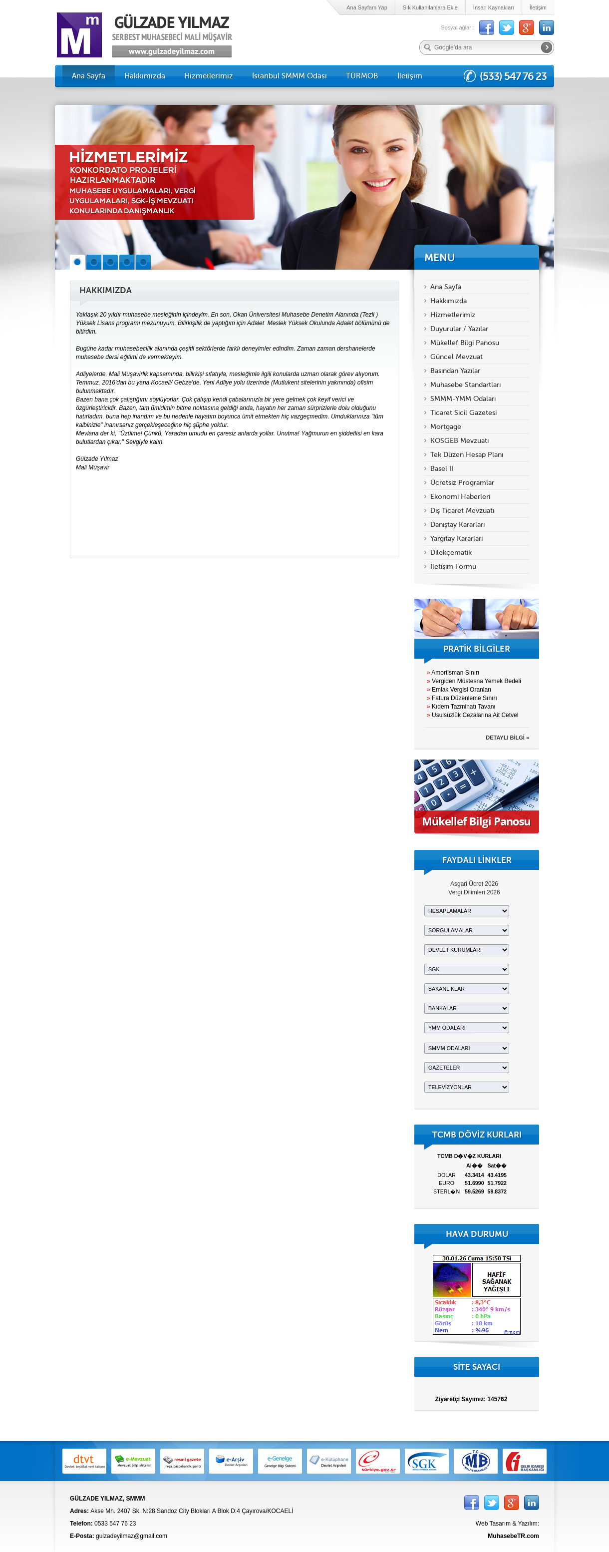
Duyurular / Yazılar (459, 329)
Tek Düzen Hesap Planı (466, 454)
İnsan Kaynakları (493, 7)
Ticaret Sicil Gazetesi (463, 412)
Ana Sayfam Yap (366, 7)
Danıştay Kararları (457, 524)
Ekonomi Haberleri (460, 496)
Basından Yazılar (455, 371)
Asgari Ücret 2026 (474, 883)
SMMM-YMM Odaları (463, 398)
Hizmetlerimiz (208, 76)
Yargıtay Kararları (456, 538)
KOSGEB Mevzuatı (459, 440)
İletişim (538, 7)
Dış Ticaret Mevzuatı (462, 510)
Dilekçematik (451, 552)
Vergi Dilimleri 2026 (474, 892)
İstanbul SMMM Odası (289, 76)
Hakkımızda (144, 76)
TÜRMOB (362, 76)
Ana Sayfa (88, 76)
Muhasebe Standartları (465, 384)
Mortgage (445, 426)
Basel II (441, 468)
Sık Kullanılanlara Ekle (430, 7)
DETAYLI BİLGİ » (507, 738)
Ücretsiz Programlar (462, 482)
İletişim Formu (453, 566)
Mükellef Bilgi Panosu (464, 343)
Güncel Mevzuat (456, 357)
